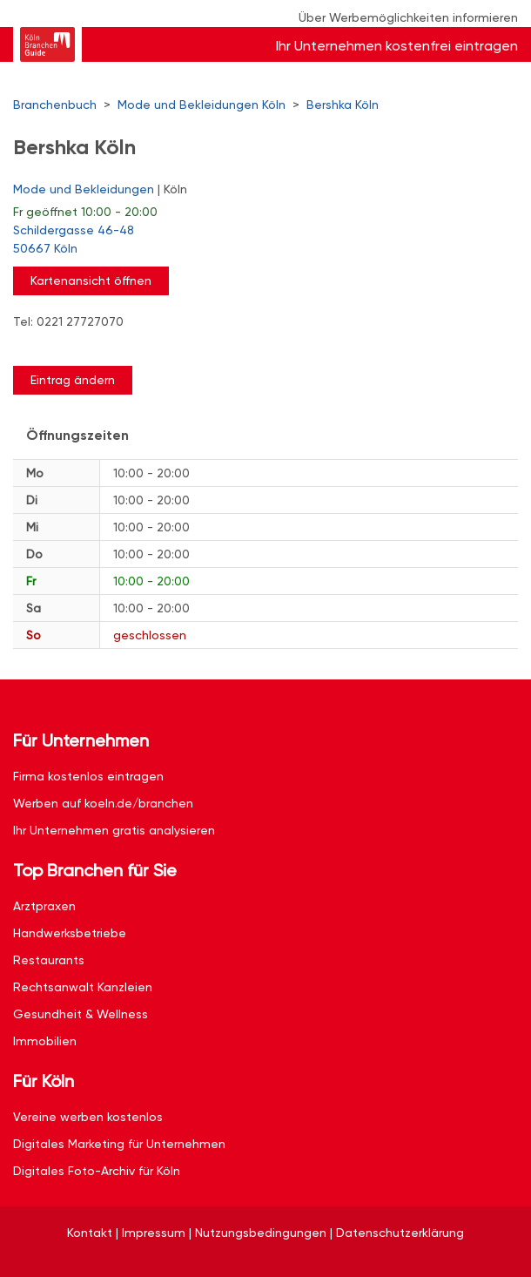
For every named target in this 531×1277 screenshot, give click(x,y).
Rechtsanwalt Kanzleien (82, 987)
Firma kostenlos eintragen (88, 776)
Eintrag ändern (72, 380)
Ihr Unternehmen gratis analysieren (114, 830)
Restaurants (48, 960)
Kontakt (89, 1233)
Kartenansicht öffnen (90, 280)
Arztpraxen (44, 906)
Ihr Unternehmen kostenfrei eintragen (397, 45)
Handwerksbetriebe (69, 933)
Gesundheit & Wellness (80, 1014)
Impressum (153, 1233)
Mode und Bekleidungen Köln (202, 104)
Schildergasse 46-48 (257, 240)
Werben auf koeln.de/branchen (103, 803)
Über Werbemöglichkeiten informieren (408, 17)
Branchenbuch (55, 104)
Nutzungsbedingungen (260, 1233)
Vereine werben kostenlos (88, 1117)
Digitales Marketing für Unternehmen (119, 1144)
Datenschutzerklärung (400, 1233)
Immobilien (45, 1041)
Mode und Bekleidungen (83, 189)
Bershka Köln (342, 104)
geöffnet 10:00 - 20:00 (85, 212)
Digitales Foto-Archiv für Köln (96, 1171)
